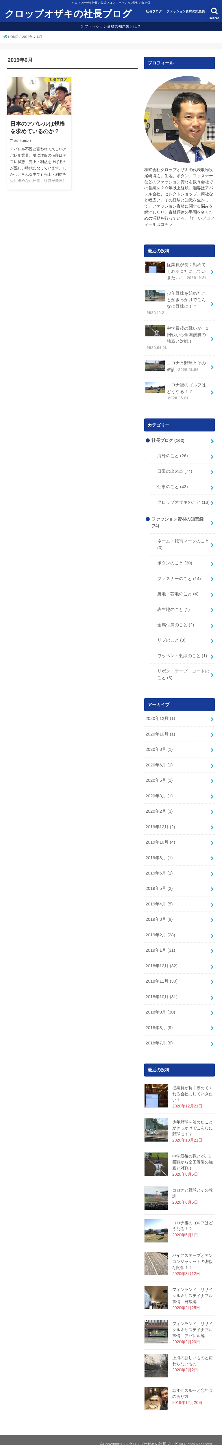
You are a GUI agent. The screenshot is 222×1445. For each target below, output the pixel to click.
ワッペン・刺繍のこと (182, 651)
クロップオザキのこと (183, 499)
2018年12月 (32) (161, 958)
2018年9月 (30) (160, 1004)
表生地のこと (173, 605)
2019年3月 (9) (158, 912)
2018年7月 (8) (158, 1035)
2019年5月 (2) (158, 882)
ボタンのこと (174, 560)
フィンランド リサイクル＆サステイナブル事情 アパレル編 (192, 1321)
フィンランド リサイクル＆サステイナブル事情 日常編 (192, 1287)
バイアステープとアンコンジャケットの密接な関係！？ (192, 1253)
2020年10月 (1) (160, 729)
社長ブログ (154, 11)
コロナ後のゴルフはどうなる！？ (175, 390)
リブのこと (171, 636)
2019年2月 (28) (160, 928)
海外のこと (172, 454)
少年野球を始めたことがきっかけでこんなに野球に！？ (175, 302)
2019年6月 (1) (158, 867)
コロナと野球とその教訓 (175, 365)
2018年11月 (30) (161, 974)
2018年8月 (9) (158, 1020)
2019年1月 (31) (160, 943)
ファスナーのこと (179, 575)
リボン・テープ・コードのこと (183, 670)
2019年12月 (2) (160, 821)
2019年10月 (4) (160, 836)
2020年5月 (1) (158, 775)
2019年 (27, 36)
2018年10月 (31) (161, 989)
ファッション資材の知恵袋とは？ (112, 26)
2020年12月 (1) (160, 714)
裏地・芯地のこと (177, 590)
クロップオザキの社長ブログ (68, 13)
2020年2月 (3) (158, 805)
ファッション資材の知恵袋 (185, 11)
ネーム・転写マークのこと (183, 541)
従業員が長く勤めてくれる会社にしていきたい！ (176, 271)
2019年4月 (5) (158, 897)
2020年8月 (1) (158, 744)
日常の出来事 (174, 469)
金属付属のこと (175, 621)
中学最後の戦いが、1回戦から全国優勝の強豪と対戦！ (176, 337)
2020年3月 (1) (158, 790)
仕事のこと (172, 484)
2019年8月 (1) (158, 851)
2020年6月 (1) (158, 760)
